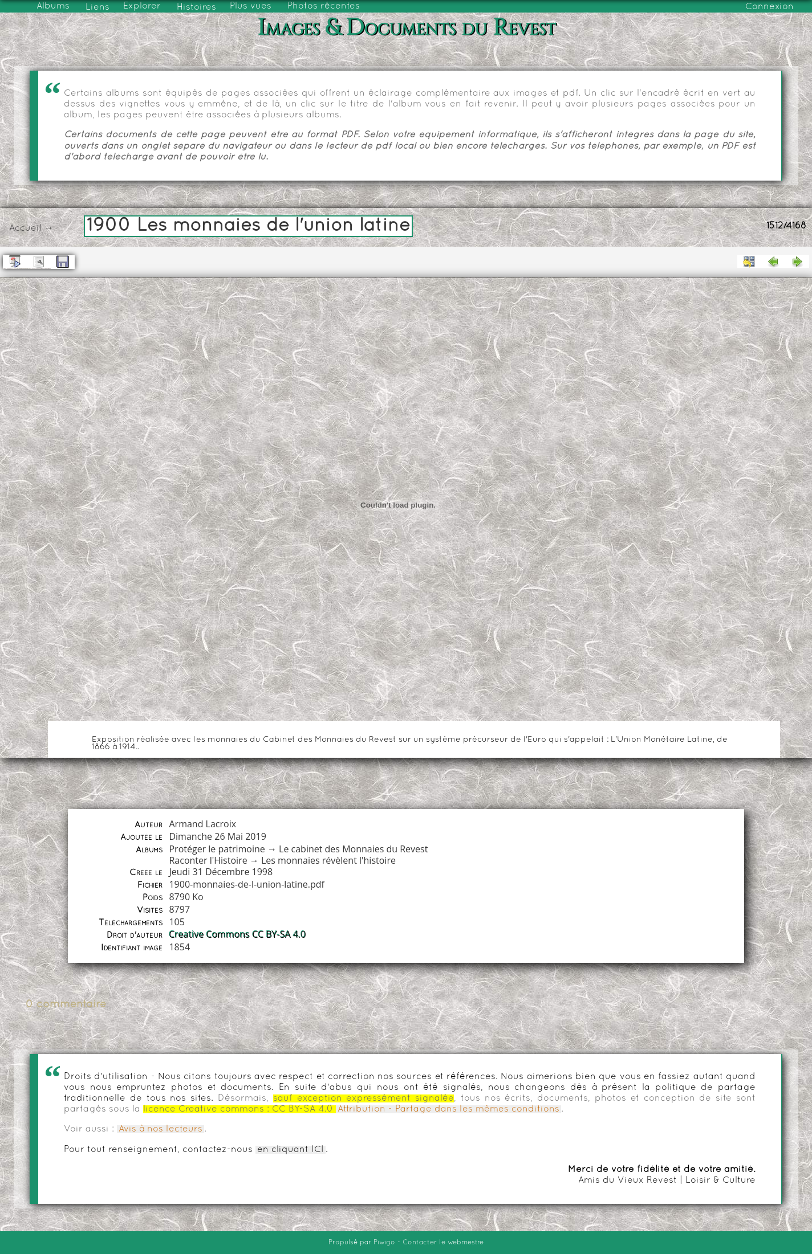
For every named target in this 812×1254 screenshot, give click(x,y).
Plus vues (250, 6)
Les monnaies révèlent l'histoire (328, 860)
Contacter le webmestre (443, 1242)
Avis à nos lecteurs (160, 1129)
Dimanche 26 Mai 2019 (217, 836)
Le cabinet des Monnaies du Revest (353, 849)
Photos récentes (323, 6)
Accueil (25, 228)
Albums (53, 6)
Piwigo (384, 1242)
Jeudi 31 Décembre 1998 (221, 871)
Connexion (769, 7)
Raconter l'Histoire (208, 860)
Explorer (142, 6)
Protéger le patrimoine (217, 849)
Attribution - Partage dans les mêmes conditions (448, 1109)
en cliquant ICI (290, 1150)
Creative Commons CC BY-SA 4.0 (237, 934)
